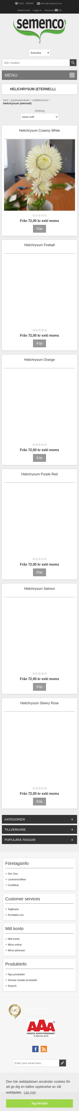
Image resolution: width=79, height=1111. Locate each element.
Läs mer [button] (30, 1092)
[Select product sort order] (40, 116)
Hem (5, 100)
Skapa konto (23, 10)
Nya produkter (16, 974)
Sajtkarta (13, 909)
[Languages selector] (39, 52)
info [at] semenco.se (51, 3)
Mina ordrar (15, 944)
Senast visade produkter (22, 980)
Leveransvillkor (17, 879)
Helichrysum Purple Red (39, 474)
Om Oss (13, 873)
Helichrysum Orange (39, 359)
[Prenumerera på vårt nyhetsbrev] (36, 1063)
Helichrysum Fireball (39, 245)
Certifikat (13, 885)
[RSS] (44, 1049)
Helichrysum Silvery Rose (39, 703)
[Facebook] (35, 1049)
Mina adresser (16, 950)
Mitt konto (14, 938)
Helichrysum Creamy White (39, 130)
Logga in (37, 10)
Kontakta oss (16, 914)
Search (12, 985)
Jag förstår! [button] (39, 1103)
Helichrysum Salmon (39, 588)
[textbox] (36, 62)
